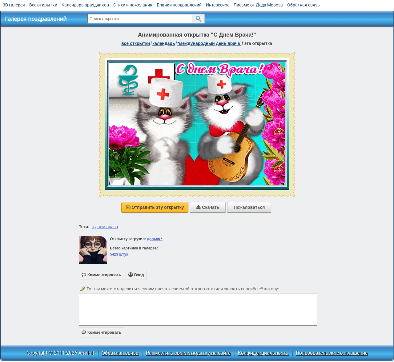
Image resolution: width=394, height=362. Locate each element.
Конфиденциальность (263, 353)
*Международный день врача (209, 43)
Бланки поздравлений (179, 4)
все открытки (135, 43)
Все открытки (43, 4)
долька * (154, 239)
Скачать (207, 207)
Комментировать (101, 332)
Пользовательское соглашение (332, 353)
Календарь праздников (85, 4)
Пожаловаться (249, 207)
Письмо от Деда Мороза (258, 4)
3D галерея (14, 4)
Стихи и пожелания (132, 4)
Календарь (163, 43)
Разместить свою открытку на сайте (188, 353)
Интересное (217, 4)
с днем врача (105, 226)
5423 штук (119, 254)
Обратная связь (303, 4)
